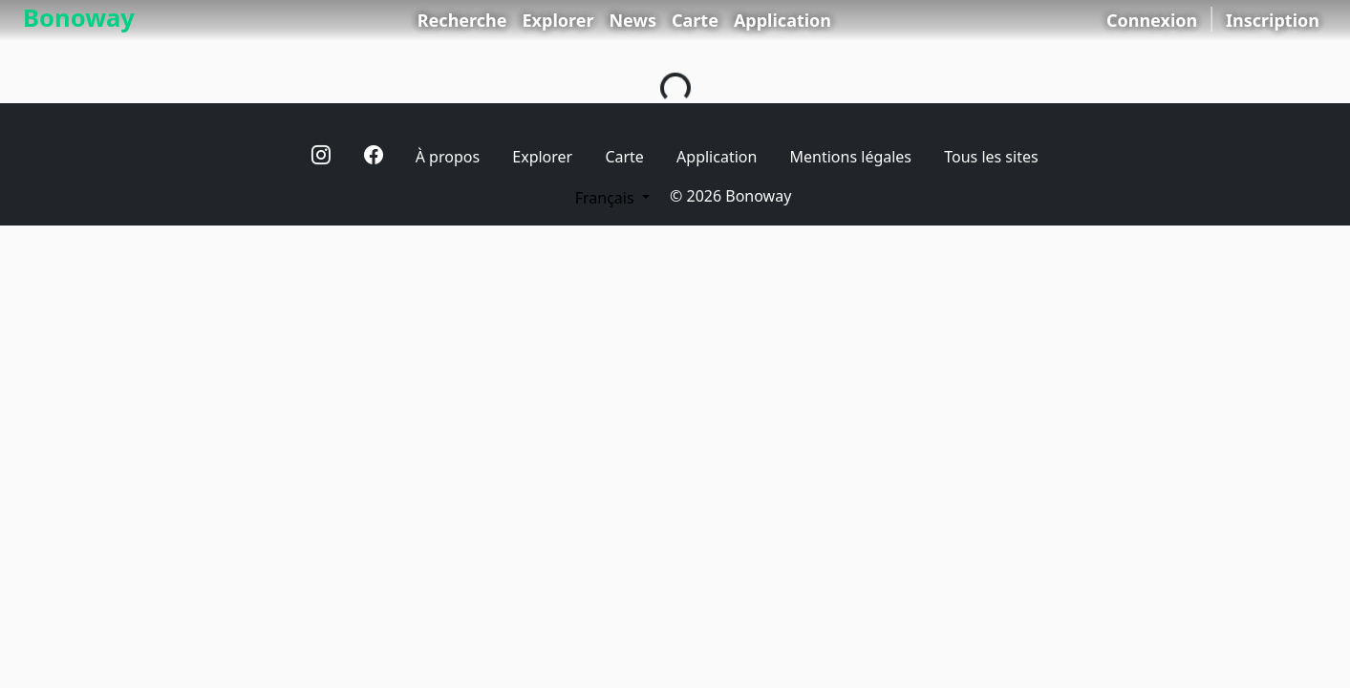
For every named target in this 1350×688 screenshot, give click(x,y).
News (632, 20)
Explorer (558, 20)
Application (782, 20)
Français (606, 197)
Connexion (1151, 20)
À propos (448, 156)
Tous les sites (991, 156)
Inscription (1272, 20)
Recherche (462, 20)
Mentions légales (851, 156)
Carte (695, 20)
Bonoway (79, 17)
